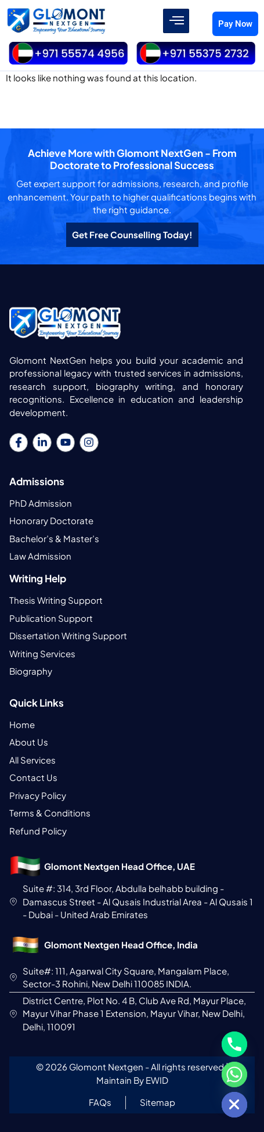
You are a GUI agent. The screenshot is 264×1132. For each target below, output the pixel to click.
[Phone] (234, 1044)
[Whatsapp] (234, 1074)
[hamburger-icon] (176, 21)
